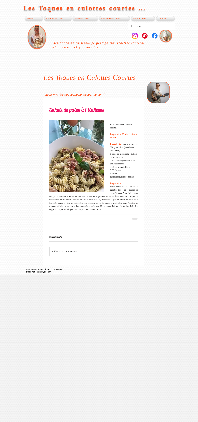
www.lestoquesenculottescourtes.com (44, 269)
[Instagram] (135, 36)
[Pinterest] (144, 36)
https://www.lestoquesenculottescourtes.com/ (73, 94)
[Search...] (151, 26)
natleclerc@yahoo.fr (41, 271)
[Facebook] (154, 36)
